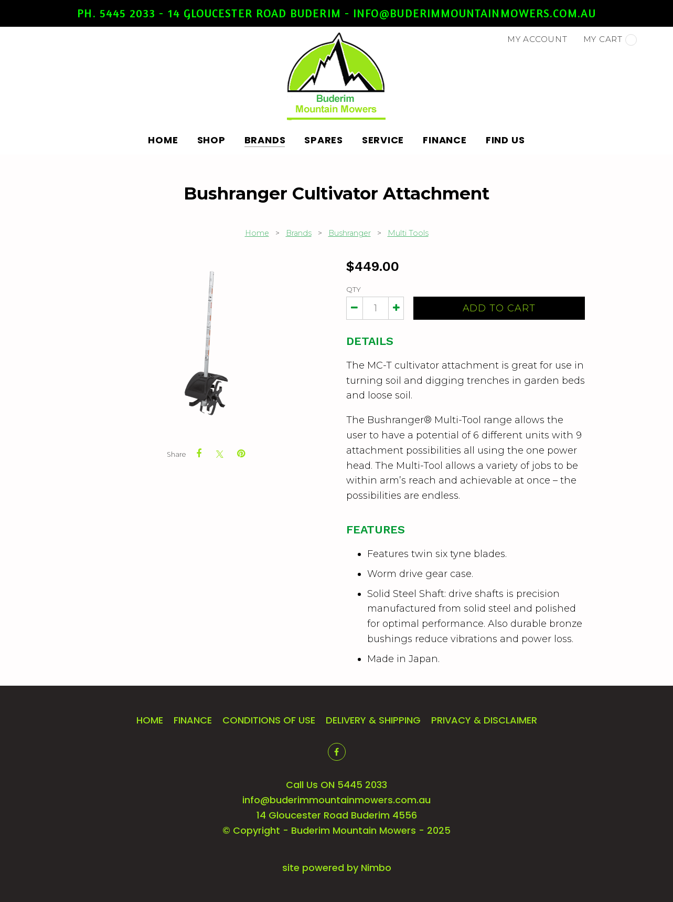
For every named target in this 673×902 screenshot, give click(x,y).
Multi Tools (408, 233)
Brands (265, 139)
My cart (610, 40)
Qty (353, 289)
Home (163, 139)
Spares (323, 139)
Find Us (505, 139)
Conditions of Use (268, 720)
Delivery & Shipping (373, 720)
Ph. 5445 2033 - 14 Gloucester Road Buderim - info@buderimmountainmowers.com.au (336, 13)
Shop (211, 139)
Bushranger (349, 233)
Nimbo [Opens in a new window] (376, 867)
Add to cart (499, 308)
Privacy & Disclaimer (484, 720)
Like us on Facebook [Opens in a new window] (337, 752)
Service (383, 139)
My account (537, 39)
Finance (444, 139)
